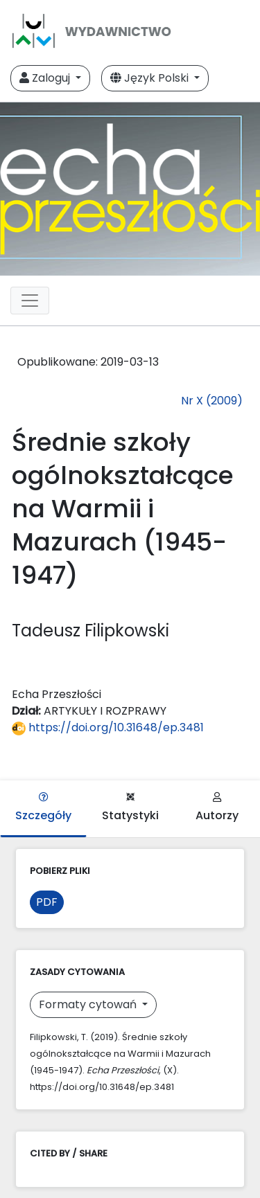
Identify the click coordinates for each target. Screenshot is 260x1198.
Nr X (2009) (212, 401)
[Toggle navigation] (29, 300)
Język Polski (150, 78)
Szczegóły (43, 807)
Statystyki (130, 807)
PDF (47, 902)
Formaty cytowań (89, 1004)
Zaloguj (46, 78)
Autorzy (217, 807)
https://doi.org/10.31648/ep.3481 (108, 727)
